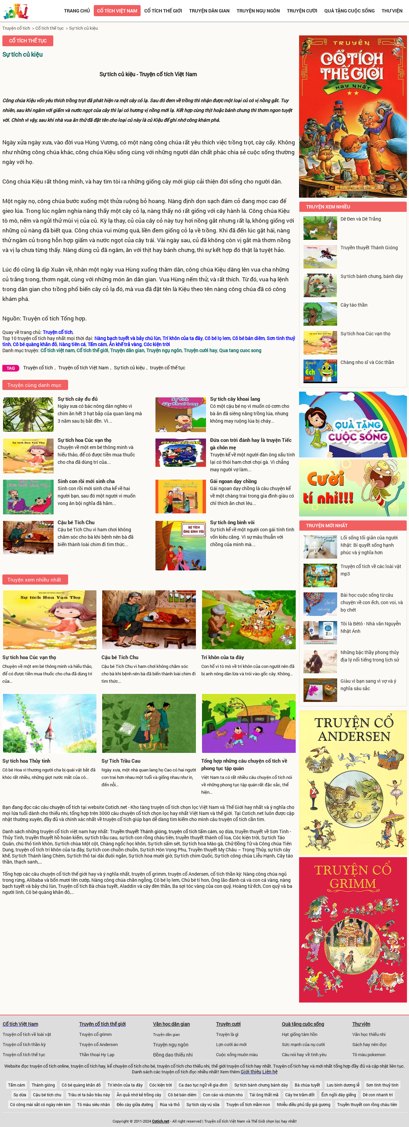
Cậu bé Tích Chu (76, 522)
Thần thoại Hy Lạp (96, 1054)
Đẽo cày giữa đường (135, 1104)
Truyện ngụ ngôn (258, 10)
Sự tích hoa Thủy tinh (26, 760)
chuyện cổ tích (65, 807)
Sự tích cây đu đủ (77, 398)
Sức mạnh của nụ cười (303, 1044)
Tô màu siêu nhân (93, 1104)
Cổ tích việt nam (117, 10)
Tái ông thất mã (264, 1094)
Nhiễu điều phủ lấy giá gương (303, 1104)
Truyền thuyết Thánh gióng (138, 831)
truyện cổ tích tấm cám (193, 831)
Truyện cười (302, 10)
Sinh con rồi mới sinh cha (86, 481)
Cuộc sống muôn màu (237, 1054)
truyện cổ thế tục (167, 368)
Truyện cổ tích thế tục (24, 1054)
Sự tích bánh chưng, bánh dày (372, 276)
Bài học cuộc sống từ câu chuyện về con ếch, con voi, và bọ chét (372, 602)
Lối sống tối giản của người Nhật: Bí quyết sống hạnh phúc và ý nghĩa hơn (369, 545)
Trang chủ (77, 10)
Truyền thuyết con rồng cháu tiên (367, 1104)
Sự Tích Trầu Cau (120, 760)
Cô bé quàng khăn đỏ (81, 1085)
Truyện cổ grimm (95, 1034)
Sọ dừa (19, 1094)
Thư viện (392, 10)
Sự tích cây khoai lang (235, 398)
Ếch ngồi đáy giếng (338, 1094)
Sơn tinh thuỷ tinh (382, 1085)
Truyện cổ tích (16, 28)
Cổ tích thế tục (49, 28)
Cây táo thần (354, 305)
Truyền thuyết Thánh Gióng (369, 247)
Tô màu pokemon (368, 1054)
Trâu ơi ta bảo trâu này (89, 1094)
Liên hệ (269, 1072)
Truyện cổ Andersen (98, 1044)
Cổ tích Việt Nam (20, 1024)
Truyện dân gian (209, 10)
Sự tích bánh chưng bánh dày (261, 1085)
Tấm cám (16, 1085)
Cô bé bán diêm (182, 1094)
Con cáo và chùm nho (223, 1094)
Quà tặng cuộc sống (349, 10)
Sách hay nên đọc (369, 1044)
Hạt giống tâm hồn (299, 1034)
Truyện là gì (227, 1034)
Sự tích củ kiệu (83, 28)
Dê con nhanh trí (378, 1094)
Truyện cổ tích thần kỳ (24, 1044)
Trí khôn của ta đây (222, 657)
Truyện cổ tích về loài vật (27, 1034)
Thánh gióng (43, 1085)
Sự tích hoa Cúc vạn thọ (84, 439)
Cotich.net (116, 807)
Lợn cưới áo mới (231, 1044)
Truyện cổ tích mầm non (248, 1104)
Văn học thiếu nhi (368, 1034)
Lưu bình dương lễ (343, 1085)
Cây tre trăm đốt (300, 1094)
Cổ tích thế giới (163, 10)
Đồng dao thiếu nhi (173, 1055)
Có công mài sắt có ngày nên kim (40, 1104)
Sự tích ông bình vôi (232, 522)
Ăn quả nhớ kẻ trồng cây (139, 1094)
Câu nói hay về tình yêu (304, 1054)
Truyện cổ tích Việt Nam (83, 368)
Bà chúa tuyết (307, 1085)
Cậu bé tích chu (47, 1094)
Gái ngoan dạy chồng (233, 481)
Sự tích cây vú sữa (203, 1104)
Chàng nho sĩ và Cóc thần (367, 362)
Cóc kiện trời (160, 1085)
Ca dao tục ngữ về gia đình (203, 1085)
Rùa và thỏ (170, 1104)
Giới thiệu (251, 1072)
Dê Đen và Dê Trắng (361, 219)
